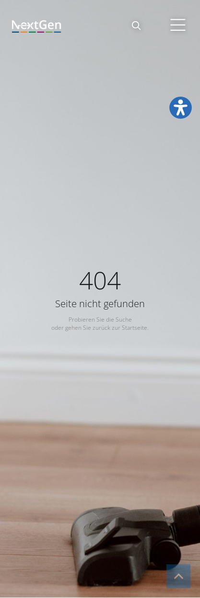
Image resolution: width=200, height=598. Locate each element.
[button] (136, 25)
